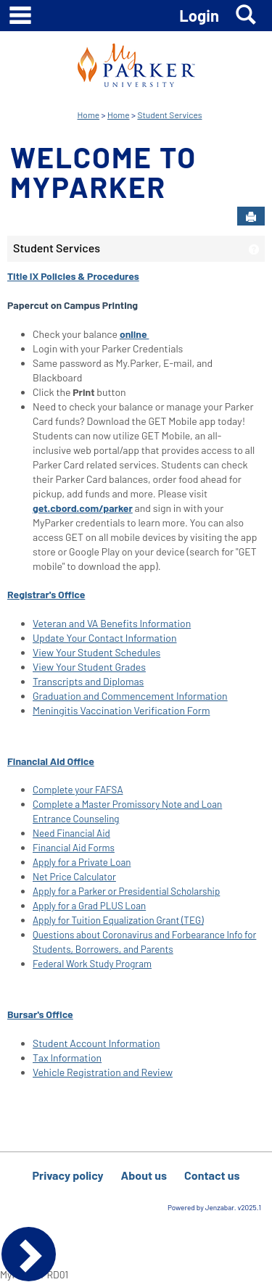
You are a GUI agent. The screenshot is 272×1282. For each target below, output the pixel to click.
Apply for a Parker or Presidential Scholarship (126, 891)
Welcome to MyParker (103, 171)
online (134, 334)
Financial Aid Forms (74, 847)
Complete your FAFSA (78, 789)
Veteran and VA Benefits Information (112, 623)
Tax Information (67, 1057)
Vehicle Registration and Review (103, 1072)
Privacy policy (67, 1175)
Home (89, 114)
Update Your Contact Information (105, 638)
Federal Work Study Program (92, 963)
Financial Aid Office (50, 761)
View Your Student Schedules (96, 652)
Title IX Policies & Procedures (73, 276)
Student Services (169, 114)
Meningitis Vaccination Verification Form (121, 710)
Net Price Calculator (74, 876)
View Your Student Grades (89, 667)
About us (144, 1175)
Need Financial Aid (71, 833)
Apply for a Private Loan (82, 862)
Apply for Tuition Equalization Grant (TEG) (118, 920)
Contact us (212, 1175)
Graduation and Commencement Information (130, 696)
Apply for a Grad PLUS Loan (89, 905)
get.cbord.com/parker (83, 508)
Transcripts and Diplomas (88, 681)
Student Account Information (96, 1043)
